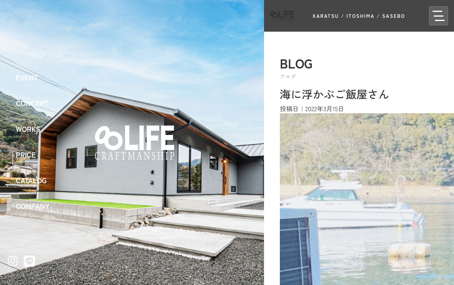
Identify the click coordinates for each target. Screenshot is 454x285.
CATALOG (31, 180)
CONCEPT (32, 103)
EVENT (27, 77)
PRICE (26, 154)
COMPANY (32, 206)
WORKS (28, 129)
